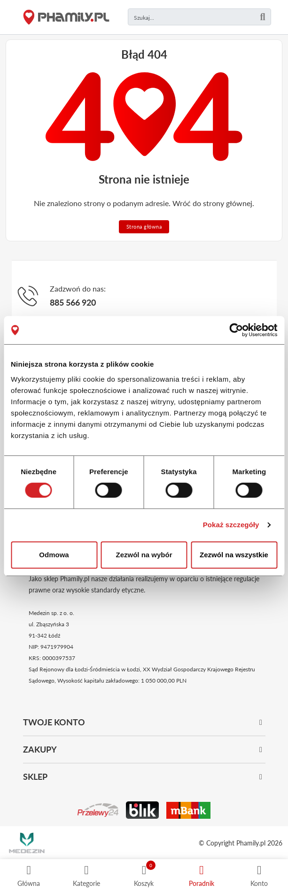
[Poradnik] (201, 875)
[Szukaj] (263, 17)
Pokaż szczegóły (231, 525)
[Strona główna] (66, 17)
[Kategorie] (86, 875)
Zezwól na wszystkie (234, 555)
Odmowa (54, 555)
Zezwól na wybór (144, 555)
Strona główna (144, 226)
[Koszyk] (144, 875)
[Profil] (259, 875)
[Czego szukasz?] (199, 16)
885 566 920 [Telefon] (73, 302)
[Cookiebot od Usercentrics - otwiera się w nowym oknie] (236, 330)
